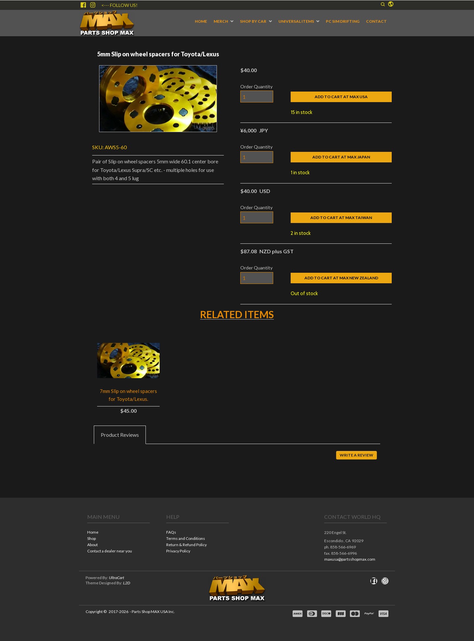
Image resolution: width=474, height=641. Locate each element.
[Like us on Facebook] (83, 5)
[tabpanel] (237, 460)
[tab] (120, 435)
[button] (382, 4)
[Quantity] (256, 96)
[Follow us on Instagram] (92, 5)
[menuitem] (201, 21)
